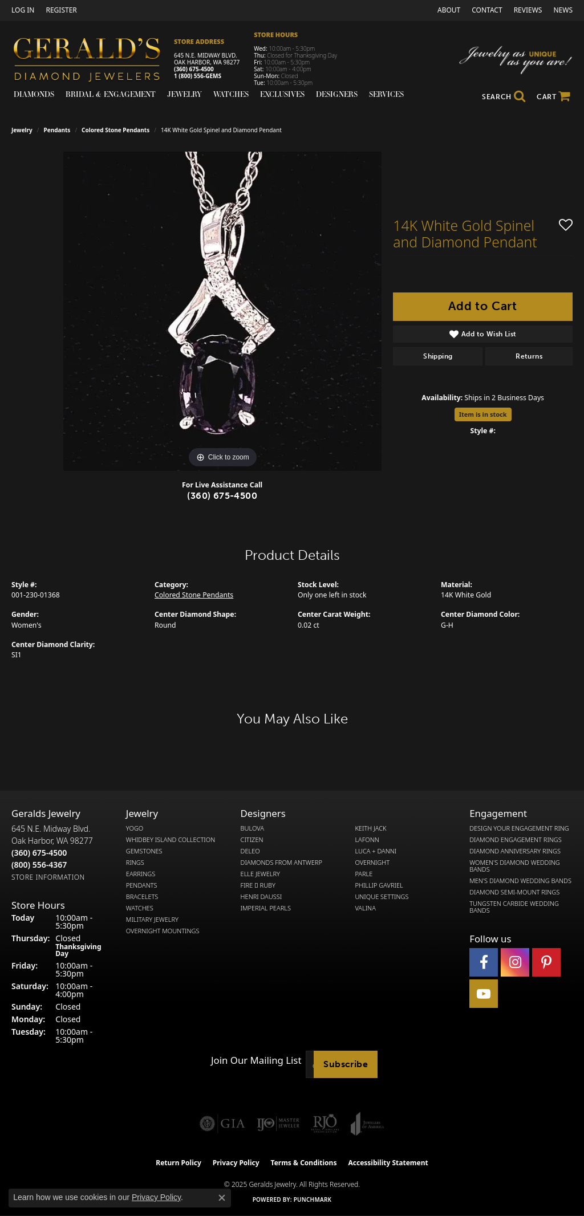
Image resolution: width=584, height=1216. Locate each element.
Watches (231, 94)
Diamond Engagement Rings (515, 839)
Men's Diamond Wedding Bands (520, 880)
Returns (529, 356)
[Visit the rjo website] (325, 1123)
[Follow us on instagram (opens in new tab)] (515, 962)
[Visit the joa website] (367, 1123)
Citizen (252, 839)
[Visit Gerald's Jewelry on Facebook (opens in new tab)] (483, 962)
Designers (337, 94)
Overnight (372, 862)
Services (386, 94)
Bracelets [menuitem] (142, 896)
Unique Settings (381, 896)
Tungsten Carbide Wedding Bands (514, 907)
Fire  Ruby (258, 885)
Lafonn (367, 839)
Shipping (437, 356)
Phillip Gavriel (379, 885)
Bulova (252, 828)
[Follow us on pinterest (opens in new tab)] (546, 962)
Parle (363, 874)
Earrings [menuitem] (140, 874)
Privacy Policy (236, 1163)
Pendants (57, 130)
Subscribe (345, 1064)
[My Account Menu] (22, 10)
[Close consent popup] (221, 1197)
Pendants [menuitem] (141, 885)
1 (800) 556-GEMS (197, 76)
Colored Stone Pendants (115, 130)
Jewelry (184, 94)
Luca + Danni (375, 851)
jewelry (22, 130)
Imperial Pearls (266, 908)
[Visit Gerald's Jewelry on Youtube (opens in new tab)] (483, 993)
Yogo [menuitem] (135, 828)
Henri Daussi (261, 896)
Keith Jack (370, 828)
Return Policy (178, 1163)
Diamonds (34, 94)
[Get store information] (48, 877)
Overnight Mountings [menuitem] (163, 931)
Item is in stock (483, 414)
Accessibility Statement (388, 1163)
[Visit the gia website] (222, 1123)
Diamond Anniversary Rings (515, 851)
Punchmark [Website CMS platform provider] (313, 1199)
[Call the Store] (39, 852)
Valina (365, 908)
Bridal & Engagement (111, 94)
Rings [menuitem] (135, 862)
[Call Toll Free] (39, 864)
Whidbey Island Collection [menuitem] (170, 839)
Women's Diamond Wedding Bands (514, 866)
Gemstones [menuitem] (144, 851)
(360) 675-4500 (194, 69)
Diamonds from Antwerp (281, 862)
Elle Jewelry (260, 874)
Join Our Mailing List (256, 1060)
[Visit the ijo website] (278, 1123)
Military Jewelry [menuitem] (152, 919)
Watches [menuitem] (139, 908)
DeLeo (250, 851)
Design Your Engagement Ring (519, 828)
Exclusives (282, 94)
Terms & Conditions (304, 1163)
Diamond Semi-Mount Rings (514, 892)
